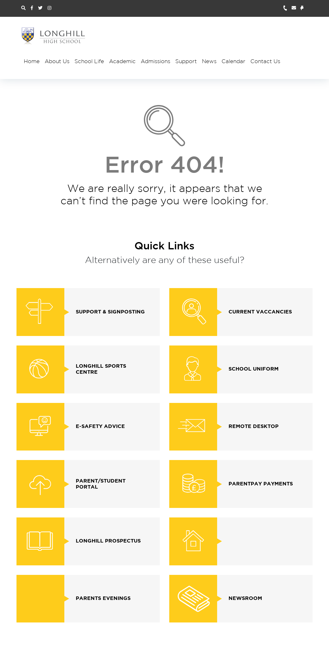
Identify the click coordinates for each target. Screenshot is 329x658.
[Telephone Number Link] (287, 8)
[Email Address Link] (296, 8)
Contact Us (265, 61)
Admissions (155, 61)
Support (186, 61)
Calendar (233, 61)
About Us (57, 61)
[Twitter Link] (40, 8)
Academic (122, 61)
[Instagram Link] (49, 8)
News (209, 61)
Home (32, 61)
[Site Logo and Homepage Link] (53, 36)
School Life (89, 61)
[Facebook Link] (32, 8)
